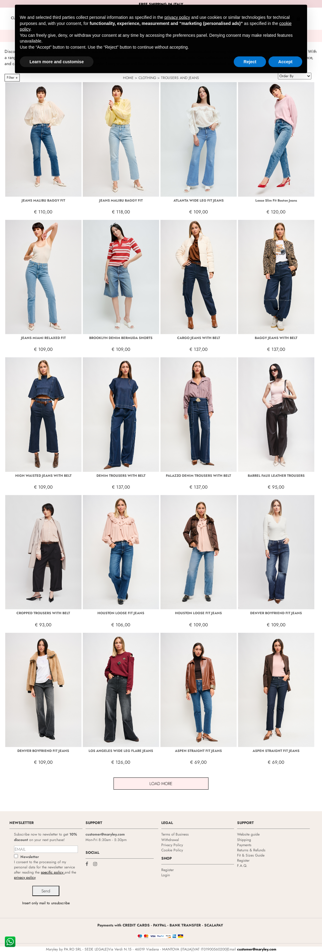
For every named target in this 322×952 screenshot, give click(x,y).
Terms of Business (175, 834)
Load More (160, 784)
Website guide (248, 834)
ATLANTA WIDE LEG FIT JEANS (198, 200)
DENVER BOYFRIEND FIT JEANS (276, 613)
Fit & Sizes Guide (250, 855)
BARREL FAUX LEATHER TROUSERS (276, 475)
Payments (244, 845)
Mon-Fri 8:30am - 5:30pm (106, 840)
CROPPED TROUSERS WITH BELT (43, 613)
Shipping (244, 840)
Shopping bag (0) (275, 18)
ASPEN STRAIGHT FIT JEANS (198, 750)
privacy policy (25, 877)
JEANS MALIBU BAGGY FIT (43, 200)
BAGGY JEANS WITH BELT (276, 337)
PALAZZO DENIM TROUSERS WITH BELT (198, 475)
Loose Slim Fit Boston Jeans (276, 200)
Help (228, 18)
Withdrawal (170, 840)
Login (245, 18)
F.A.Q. (242, 865)
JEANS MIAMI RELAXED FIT (43, 337)
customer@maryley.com (105, 834)
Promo (58, 18)
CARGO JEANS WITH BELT (198, 337)
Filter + (12, 77)
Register (167, 870)
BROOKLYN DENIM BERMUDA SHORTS (120, 337)
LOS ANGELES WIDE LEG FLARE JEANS (121, 750)
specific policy (53, 872)
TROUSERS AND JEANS (180, 78)
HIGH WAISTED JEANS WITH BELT (43, 475)
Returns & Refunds (251, 850)
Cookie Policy (172, 850)
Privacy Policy (172, 845)
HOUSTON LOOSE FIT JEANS (120, 613)
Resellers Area (203, 18)
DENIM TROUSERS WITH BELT (120, 475)
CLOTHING (20, 18)
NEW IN (40, 18)
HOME (128, 78)
